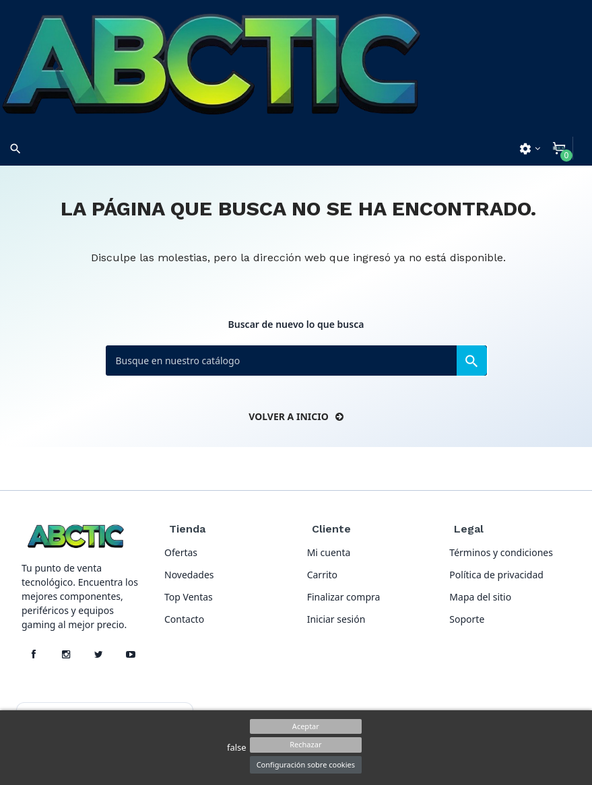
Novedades (189, 574)
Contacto (184, 619)
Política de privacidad (496, 574)
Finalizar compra (344, 596)
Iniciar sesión (336, 619)
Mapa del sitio (480, 596)
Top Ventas (188, 596)
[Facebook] (34, 654)
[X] (98, 654)
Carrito (322, 574)
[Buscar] (296, 360)
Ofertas (180, 552)
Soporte (466, 619)
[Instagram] (66, 654)
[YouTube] (131, 654)
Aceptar (305, 726)
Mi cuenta (329, 552)
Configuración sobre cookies (306, 764)
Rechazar (305, 744)
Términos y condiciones (501, 552)
